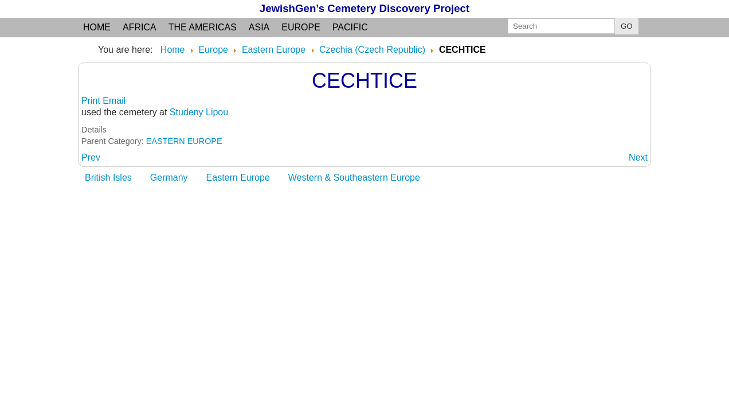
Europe (300, 27)
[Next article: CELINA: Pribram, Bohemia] (638, 157)
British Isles (108, 177)
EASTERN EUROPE (184, 141)
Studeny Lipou (199, 112)
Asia (259, 27)
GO (627, 26)
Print (92, 101)
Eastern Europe (238, 177)
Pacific (350, 27)
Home (97, 27)
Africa (139, 27)
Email (114, 101)
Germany (169, 177)
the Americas (202, 27)
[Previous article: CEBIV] (90, 157)
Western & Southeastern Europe (354, 177)
